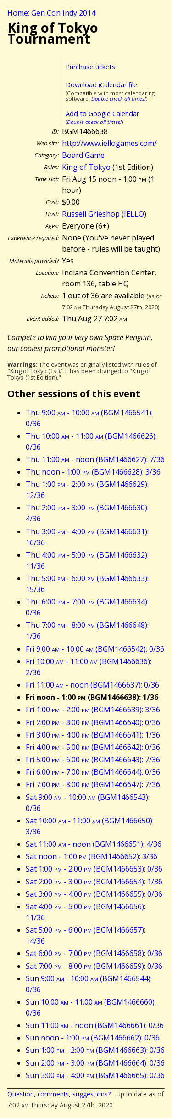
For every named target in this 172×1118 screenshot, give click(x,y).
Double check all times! (118, 98)
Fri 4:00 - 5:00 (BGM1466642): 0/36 (93, 747)
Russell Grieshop (91, 214)
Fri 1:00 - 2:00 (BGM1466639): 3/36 (93, 709)
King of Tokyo (86, 167)
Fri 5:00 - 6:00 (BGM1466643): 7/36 (93, 760)
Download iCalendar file (101, 84)
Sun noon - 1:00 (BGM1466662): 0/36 (93, 1038)
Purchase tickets (90, 66)
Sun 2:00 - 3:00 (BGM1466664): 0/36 (95, 1063)
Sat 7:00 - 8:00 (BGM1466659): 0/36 (94, 966)
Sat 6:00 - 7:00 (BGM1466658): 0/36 (94, 953)
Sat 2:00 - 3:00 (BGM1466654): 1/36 (94, 882)
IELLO (134, 214)
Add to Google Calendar (102, 113)
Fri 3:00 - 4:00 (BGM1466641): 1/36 (93, 735)
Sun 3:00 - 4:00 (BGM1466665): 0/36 (95, 1075)
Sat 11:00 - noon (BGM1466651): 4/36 (93, 844)
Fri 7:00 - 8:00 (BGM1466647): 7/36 (93, 784)
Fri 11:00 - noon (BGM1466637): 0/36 (92, 685)
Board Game (83, 155)
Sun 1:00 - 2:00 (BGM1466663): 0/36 (95, 1050)
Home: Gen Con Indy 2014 (51, 13)
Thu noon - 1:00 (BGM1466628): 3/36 (93, 472)
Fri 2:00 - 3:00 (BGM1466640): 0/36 (93, 722)
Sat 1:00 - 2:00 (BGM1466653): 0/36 (94, 869)
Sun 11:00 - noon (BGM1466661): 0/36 (95, 1025)
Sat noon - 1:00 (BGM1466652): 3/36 (91, 856)
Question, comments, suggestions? (59, 1094)
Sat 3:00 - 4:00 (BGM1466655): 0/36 (94, 894)
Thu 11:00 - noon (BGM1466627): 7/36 (95, 459)
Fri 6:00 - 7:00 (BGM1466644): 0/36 (93, 772)
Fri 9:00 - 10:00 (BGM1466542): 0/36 (95, 649)
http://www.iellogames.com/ (109, 143)
